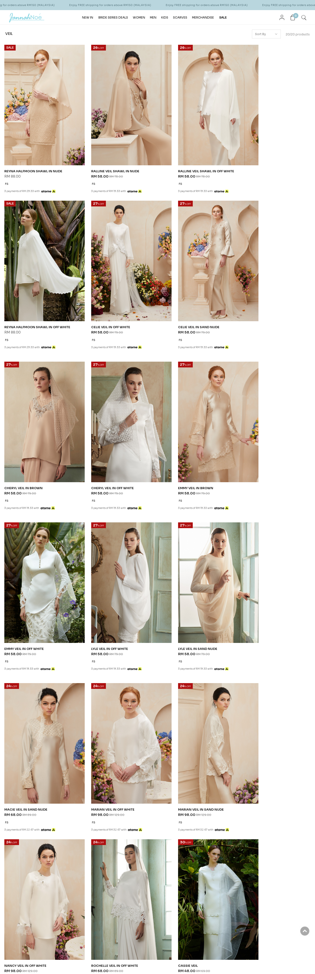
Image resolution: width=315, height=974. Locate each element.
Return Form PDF (121, 857)
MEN (153, 17)
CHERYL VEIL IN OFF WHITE (261, 304)
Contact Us (63, 827)
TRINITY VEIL (249, 639)
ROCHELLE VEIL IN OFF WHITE (29, 745)
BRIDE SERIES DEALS (113, 17)
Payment (115, 839)
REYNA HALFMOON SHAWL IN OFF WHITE (273, 157)
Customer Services (72, 817)
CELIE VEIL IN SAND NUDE (104, 304)
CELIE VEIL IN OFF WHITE (25, 304)
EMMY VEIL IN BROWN (23, 451)
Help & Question (171, 817)
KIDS (164, 17)
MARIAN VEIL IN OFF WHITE (105, 598)
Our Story (21, 827)
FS (7, 170)
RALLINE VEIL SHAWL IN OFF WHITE (190, 157)
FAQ (58, 845)
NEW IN (87, 17)
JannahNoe (50, 962)
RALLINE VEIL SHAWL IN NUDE (107, 157)
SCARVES (180, 17)
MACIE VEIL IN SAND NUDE (26, 598)
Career (60, 851)
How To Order (119, 827)
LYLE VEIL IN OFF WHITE (180, 451)
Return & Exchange (123, 851)
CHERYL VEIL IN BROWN (180, 304)
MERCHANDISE (203, 17)
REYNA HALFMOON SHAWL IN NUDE (34, 157)
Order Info (118, 817)
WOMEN (139, 17)
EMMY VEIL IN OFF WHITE (103, 451)
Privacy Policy (65, 839)
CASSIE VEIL (93, 745)
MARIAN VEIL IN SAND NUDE (184, 598)
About (19, 817)
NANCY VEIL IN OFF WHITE (261, 598)
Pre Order (116, 845)
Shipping (115, 833)
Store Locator (24, 833)
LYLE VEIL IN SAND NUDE (259, 451)
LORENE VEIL (171, 639)
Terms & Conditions (70, 833)
